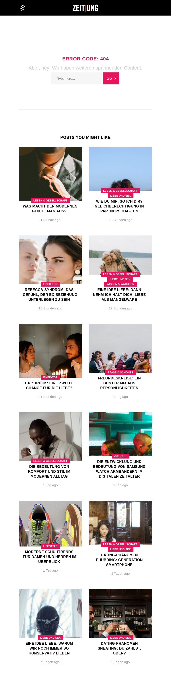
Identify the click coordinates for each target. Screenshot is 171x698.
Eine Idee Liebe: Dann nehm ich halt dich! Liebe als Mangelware (119, 294)
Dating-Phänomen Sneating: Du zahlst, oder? (119, 648)
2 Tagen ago (120, 573)
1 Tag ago (120, 397)
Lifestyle (50, 546)
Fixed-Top (50, 284)
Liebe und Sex (120, 195)
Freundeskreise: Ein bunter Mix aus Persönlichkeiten (119, 383)
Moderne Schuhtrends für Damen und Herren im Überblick (49, 557)
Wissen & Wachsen (120, 284)
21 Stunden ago (50, 397)
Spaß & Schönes (120, 372)
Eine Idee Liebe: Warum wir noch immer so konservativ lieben (49, 648)
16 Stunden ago (50, 308)
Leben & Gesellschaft (50, 200)
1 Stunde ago (50, 220)
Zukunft (120, 456)
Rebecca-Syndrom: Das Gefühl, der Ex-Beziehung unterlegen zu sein (50, 294)
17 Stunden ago (120, 308)
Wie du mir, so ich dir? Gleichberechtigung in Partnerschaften (119, 206)
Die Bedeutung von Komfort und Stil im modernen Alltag (49, 471)
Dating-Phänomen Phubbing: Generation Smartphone (119, 560)
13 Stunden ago (120, 220)
